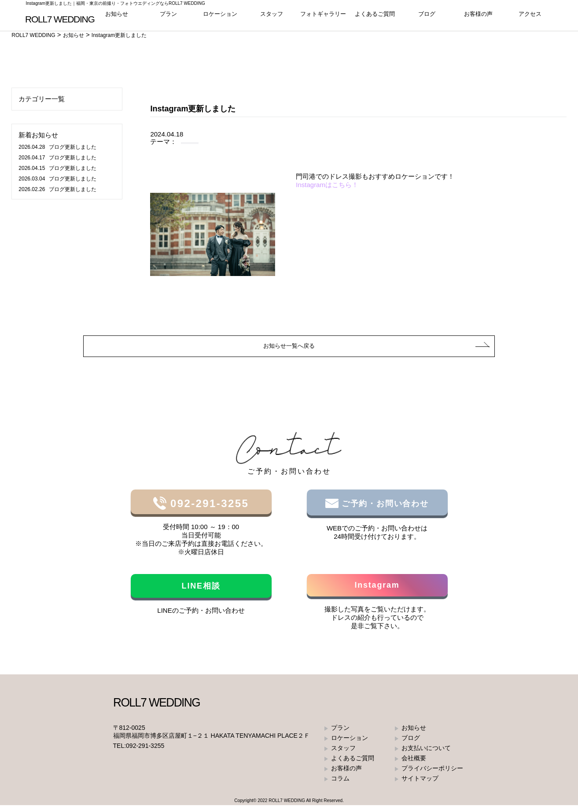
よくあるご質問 (375, 17)
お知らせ (116, 17)
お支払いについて (426, 748)
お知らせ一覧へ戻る (289, 346)
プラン (168, 17)
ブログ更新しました (57, 147)
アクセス (530, 17)
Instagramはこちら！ (327, 184)
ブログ (426, 17)
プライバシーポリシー (432, 769)
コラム (340, 779)
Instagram (376, 585)
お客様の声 (478, 17)
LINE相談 (201, 586)
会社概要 (413, 758)
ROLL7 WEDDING (287, 801)
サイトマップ (419, 779)
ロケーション (220, 17)
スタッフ (271, 17)
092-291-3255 (207, 504)
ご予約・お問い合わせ (384, 504)
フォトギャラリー (323, 17)
